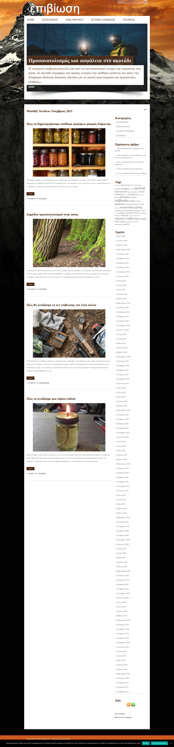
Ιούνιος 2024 (121, 339)
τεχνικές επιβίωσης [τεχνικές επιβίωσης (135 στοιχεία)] (127, 218)
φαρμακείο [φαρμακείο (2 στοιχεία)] (130, 222)
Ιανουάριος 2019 (123, 625)
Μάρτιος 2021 (122, 513)
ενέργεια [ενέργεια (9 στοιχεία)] (133, 197)
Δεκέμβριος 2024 (123, 312)
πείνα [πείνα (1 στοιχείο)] (116, 213)
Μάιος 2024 (121, 343)
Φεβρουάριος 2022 (123, 464)
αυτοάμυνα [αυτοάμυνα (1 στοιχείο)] (141, 194)
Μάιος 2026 (121, 236)
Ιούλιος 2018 (121, 651)
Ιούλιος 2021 (121, 495)
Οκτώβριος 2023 (123, 374)
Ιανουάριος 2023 (123, 415)
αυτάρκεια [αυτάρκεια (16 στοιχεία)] (133, 194)
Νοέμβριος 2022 (123, 424)
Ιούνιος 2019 (121, 607)
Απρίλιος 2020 (122, 562)
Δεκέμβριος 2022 (123, 419)
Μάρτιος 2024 (122, 352)
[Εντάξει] (171, 743)
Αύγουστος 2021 (123, 491)
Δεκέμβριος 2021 (123, 473)
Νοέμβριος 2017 (123, 687)
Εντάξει (146, 743)
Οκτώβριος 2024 (123, 321)
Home (30, 19)
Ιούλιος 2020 (121, 549)
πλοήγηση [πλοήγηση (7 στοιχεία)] (122, 213)
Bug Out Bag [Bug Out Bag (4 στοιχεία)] (125, 185)
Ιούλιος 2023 (121, 388)
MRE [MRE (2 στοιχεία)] (139, 185)
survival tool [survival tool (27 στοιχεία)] (121, 191)
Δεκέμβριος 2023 (123, 366)
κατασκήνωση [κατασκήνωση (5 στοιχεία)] (120, 210)
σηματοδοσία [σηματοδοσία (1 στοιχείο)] (136, 215)
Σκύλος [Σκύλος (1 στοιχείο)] (126, 194)
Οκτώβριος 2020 (123, 535)
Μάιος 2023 (121, 397)
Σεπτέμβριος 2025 (123, 272)
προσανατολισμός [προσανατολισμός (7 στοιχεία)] (133, 213)
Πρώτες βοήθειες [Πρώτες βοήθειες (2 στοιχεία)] (132, 192)
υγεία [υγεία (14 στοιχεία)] (117, 221)
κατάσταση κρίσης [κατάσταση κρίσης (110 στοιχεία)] (131, 207)
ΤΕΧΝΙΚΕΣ (129, 19)
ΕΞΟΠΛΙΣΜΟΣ (50, 19)
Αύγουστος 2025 (123, 276)
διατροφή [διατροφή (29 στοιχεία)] (124, 197)
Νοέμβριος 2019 (123, 584)
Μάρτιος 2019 (122, 616)
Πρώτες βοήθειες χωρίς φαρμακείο (129, 169)
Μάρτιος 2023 (122, 406)
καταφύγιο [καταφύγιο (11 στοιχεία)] (129, 210)
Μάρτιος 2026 (122, 245)
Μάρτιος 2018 (122, 669)
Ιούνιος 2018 (121, 656)
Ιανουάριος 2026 (123, 254)
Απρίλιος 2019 (122, 611)
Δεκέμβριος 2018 (123, 629)
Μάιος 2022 (121, 450)
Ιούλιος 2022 (121, 441)
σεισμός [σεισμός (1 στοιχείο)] (131, 215)
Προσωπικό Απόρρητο (123, 717)
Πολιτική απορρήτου (159, 743)
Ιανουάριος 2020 (123, 575)
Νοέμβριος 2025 (123, 263)
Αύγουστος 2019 (123, 598)
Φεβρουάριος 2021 (123, 517)
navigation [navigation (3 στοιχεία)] (118, 189)
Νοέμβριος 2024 (123, 316)
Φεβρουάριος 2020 (123, 571)
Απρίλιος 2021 (122, 508)
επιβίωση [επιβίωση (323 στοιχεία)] (121, 200)
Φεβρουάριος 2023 (123, 410)
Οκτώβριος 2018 (123, 638)
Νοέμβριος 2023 (123, 370)
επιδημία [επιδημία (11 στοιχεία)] (131, 201)
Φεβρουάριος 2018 (123, 674)
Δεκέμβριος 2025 (123, 258)
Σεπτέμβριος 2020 (123, 540)
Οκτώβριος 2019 (123, 589)
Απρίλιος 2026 (122, 241)
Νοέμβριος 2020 (123, 531)
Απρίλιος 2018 (122, 665)
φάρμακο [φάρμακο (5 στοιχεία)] (123, 222)
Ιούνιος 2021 (121, 500)
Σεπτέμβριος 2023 (123, 379)
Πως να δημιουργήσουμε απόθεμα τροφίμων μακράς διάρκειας (69, 124)
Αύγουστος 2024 (123, 330)
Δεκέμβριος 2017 (123, 683)
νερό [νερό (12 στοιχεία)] (143, 210)
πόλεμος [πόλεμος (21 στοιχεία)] (124, 215)
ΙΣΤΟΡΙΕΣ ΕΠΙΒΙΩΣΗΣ (103, 19)
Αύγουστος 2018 (123, 647)
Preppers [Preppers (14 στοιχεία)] (125, 188)
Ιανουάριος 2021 (123, 522)
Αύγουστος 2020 (123, 544)
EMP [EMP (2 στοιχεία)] (135, 185)
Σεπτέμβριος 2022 (123, 433)
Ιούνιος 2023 (121, 392)
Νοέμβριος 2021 (123, 477)
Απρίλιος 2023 (122, 401)
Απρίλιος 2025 (122, 294)
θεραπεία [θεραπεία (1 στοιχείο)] (117, 208)
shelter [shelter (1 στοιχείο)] (131, 189)
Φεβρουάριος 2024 (123, 357)
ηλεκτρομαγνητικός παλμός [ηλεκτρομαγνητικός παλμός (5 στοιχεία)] (134, 204)
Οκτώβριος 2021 (123, 482)
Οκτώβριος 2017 (123, 692)
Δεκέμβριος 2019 (123, 580)
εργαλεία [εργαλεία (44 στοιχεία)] (119, 203)
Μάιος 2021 (121, 504)
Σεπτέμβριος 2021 (123, 486)
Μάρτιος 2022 (122, 459)
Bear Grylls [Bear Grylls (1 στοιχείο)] (117, 185)
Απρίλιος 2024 (122, 348)
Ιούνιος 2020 (121, 553)
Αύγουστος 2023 (123, 383)
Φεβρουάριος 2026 (123, 249)
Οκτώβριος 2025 (123, 267)
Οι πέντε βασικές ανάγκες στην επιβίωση (132, 173)
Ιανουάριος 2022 (123, 468)
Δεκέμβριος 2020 (123, 526)
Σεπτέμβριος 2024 (123, 325)
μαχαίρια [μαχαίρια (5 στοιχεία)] (137, 210)
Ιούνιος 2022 (121, 446)
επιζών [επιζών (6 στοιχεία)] (138, 201)
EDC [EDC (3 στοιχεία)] (132, 185)
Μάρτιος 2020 (122, 567)
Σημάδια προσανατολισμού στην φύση (52, 214)
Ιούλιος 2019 (121, 602)
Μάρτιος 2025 (122, 299)
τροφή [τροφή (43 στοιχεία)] (142, 218)
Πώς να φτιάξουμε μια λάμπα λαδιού (51, 398)
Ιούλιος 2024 (121, 334)
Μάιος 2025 (121, 290)
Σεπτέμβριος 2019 (123, 593)
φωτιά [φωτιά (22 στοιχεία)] (126, 224)
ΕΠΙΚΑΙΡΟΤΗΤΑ (74, 19)
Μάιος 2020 (121, 558)
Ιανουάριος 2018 (123, 678)
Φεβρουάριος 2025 (123, 303)
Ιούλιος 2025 (121, 281)
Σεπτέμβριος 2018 (123, 642)
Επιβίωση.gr (45, 739)
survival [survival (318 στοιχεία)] (139, 188)
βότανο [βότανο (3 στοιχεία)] (117, 197)
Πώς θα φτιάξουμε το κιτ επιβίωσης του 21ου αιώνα (61, 305)
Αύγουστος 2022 (123, 437)
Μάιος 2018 (121, 660)
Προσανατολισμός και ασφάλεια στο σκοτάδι (80, 60)
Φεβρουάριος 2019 (123, 620)
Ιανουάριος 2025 (123, 308)
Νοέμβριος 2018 (123, 634)
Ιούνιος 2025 (121, 285)
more (31, 86)
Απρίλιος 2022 (122, 455)
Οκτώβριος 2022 (123, 428)
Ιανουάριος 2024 (123, 361)
